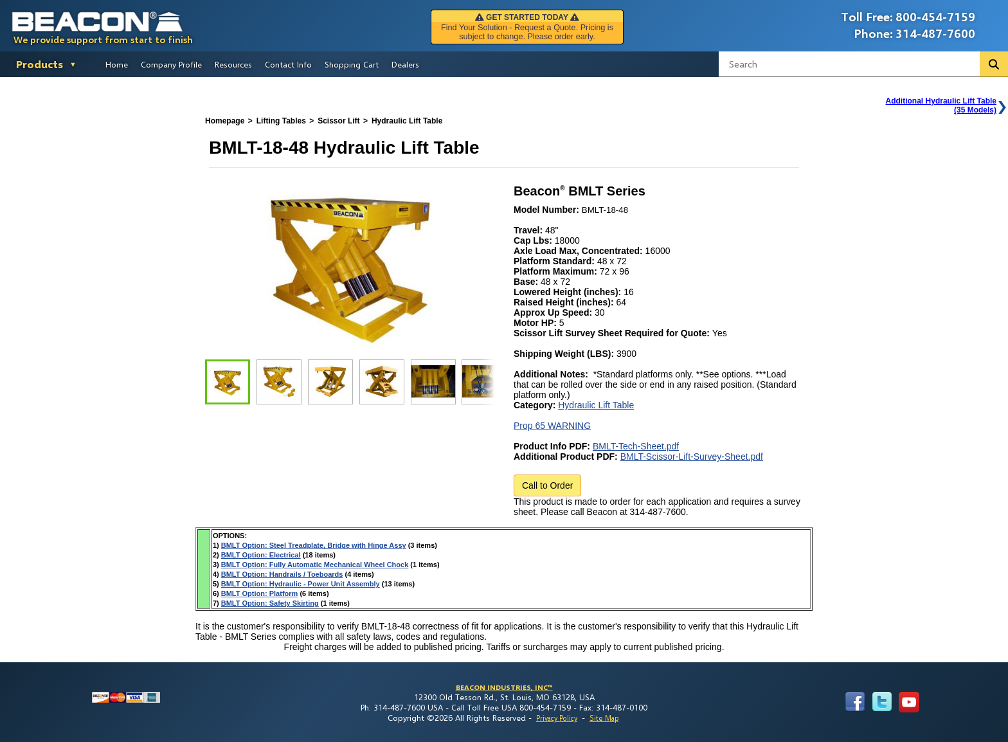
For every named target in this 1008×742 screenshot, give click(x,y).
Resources (233, 64)
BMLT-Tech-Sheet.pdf (636, 446)
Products (39, 64)
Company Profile (171, 64)
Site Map (604, 718)
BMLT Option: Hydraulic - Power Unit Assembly (300, 584)
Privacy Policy (556, 718)
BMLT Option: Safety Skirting (270, 603)
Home (116, 64)
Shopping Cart (352, 64)
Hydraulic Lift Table (596, 405)
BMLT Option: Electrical (261, 555)
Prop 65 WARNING (552, 426)
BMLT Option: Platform (259, 593)
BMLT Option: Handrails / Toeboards (282, 574)
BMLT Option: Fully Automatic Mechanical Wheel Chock (315, 564)
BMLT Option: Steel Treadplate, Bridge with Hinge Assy (313, 545)
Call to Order (547, 485)
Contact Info (288, 64)
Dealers (405, 64)
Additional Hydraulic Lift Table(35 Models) (941, 105)
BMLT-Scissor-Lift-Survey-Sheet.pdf (691, 456)
